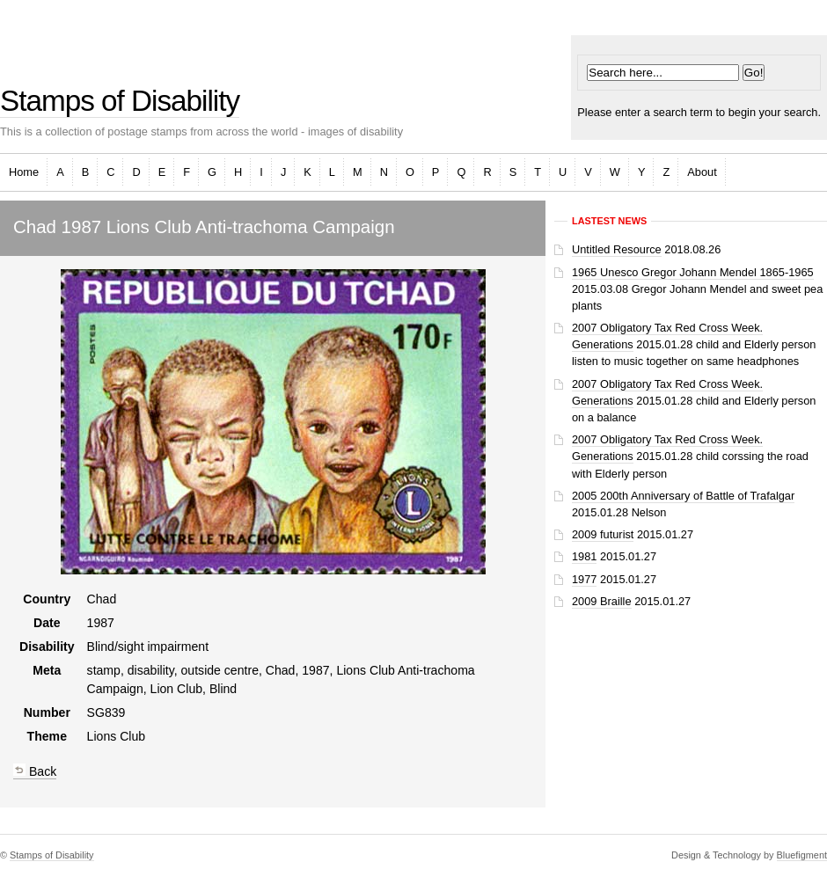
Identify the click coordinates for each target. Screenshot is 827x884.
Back (34, 771)
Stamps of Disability (119, 100)
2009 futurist (602, 534)
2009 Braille (602, 601)
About (701, 172)
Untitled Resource (617, 249)
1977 (584, 579)
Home (24, 172)
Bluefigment (802, 855)
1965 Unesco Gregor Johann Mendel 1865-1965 (693, 272)
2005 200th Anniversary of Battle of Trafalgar (683, 495)
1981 (584, 556)
